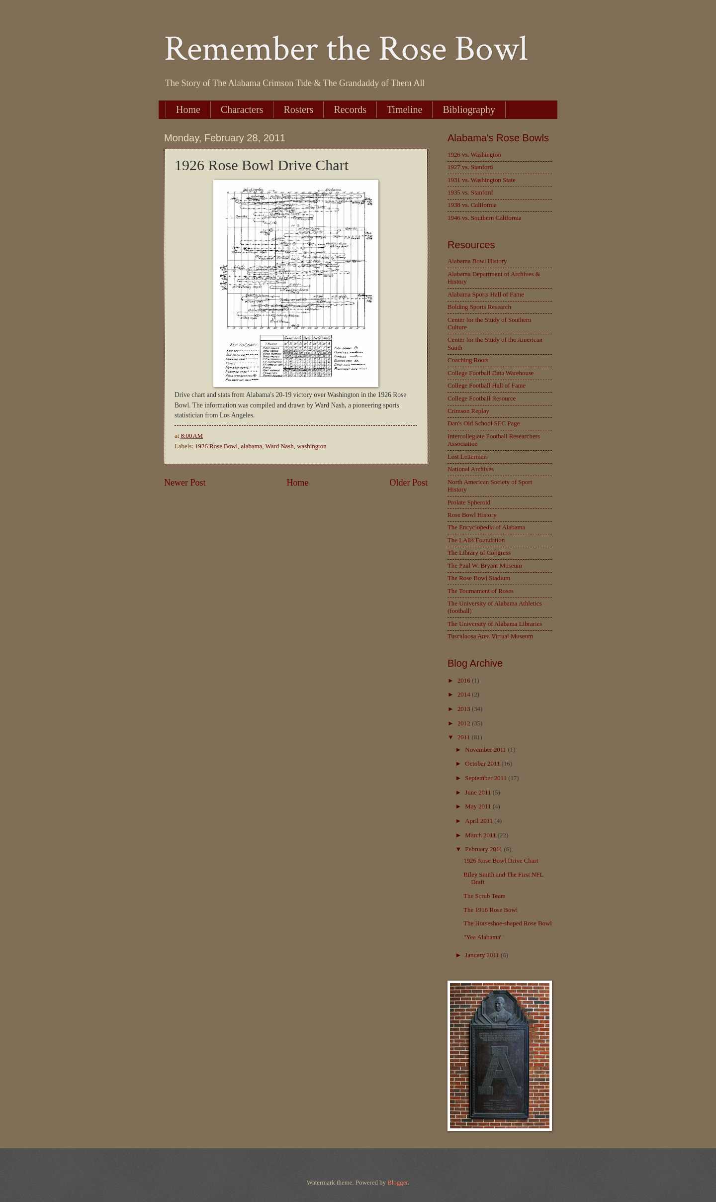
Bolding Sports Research (479, 306)
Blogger (397, 1182)
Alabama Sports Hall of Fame (486, 294)
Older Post (408, 483)
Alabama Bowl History (477, 261)
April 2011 (479, 820)
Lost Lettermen (467, 456)
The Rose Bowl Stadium (479, 578)
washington (311, 446)
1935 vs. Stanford (470, 192)
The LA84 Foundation (476, 540)
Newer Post (185, 483)
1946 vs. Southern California (485, 217)
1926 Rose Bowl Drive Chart (500, 860)
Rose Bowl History (472, 514)
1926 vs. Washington (474, 154)
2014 (464, 694)
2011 (464, 737)
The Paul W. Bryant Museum (485, 565)
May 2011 (478, 806)
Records (350, 109)
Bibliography (469, 109)
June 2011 (478, 792)
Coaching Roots (468, 360)
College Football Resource (482, 398)
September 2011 (486, 778)
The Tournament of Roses (481, 591)
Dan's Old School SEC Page (484, 423)
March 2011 (481, 835)
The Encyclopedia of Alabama (486, 527)
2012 (464, 723)
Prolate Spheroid (469, 502)
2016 (464, 680)
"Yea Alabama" (483, 937)
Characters (242, 109)
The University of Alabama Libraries (495, 623)
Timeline (405, 109)
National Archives (471, 469)
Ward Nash (280, 446)
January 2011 (483, 955)
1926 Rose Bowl (216, 446)
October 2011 (483, 763)
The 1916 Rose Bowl (490, 909)
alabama (251, 446)
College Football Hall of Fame (487, 385)
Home (188, 109)
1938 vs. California (472, 204)
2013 (464, 708)
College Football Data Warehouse (491, 373)
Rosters (298, 109)
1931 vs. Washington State (482, 180)
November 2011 (486, 749)
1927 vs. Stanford (470, 167)
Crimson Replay (468, 410)
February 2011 (484, 849)
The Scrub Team (484, 896)
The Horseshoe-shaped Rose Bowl (507, 923)
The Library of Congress (479, 552)
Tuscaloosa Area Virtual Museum (490, 636)
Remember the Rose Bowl (346, 49)
